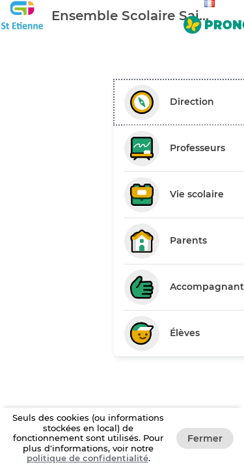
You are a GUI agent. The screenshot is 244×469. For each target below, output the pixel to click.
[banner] (122, 15)
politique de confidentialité (87, 458)
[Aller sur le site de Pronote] (211, 22)
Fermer (205, 438)
